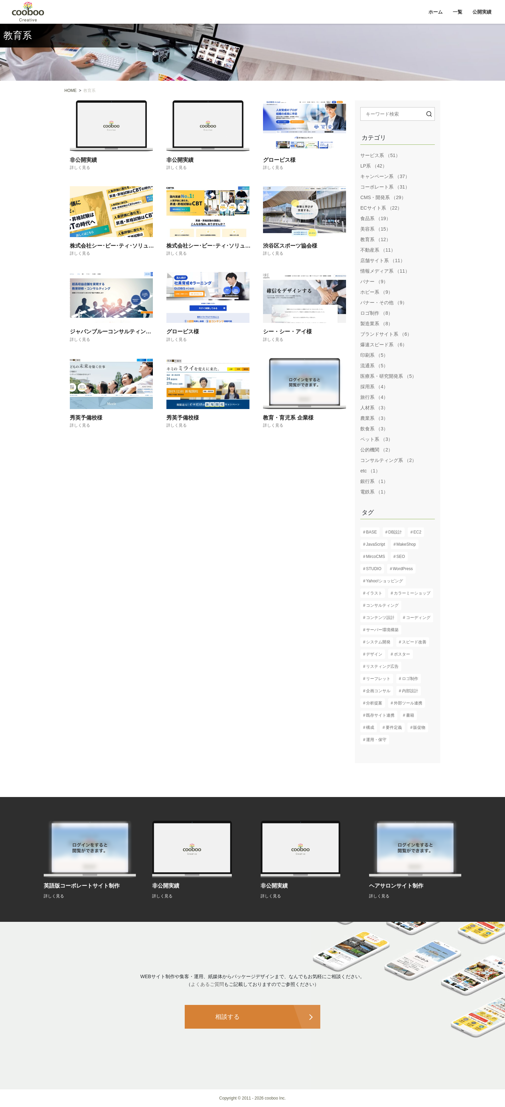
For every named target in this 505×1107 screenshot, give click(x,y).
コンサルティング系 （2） (388, 460)
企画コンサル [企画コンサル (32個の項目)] (378, 690)
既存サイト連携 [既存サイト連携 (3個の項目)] (380, 715)
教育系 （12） (375, 239)
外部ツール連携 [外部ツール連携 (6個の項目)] (408, 703)
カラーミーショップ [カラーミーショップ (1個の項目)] (412, 593)
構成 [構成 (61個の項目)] (370, 727)
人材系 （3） (374, 407)
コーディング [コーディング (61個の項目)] (418, 617)
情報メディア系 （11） (384, 271)
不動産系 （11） (377, 250)
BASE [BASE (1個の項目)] (371, 532)
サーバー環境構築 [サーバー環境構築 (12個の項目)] (382, 629)
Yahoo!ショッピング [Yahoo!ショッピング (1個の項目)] (384, 581)
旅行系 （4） (374, 397)
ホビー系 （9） (376, 292)
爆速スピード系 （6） (383, 344)
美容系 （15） (375, 229)
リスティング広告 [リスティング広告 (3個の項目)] (382, 666)
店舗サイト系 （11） (382, 260)
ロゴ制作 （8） (376, 313)
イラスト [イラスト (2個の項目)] (374, 593)
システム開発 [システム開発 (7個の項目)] (378, 642)
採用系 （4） (374, 386)
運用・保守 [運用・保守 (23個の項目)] (376, 739)
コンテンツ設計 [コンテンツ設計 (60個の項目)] (380, 617)
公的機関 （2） (376, 449)
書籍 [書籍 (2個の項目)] (410, 715)
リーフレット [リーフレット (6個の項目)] (378, 678)
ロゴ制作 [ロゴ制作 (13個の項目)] (410, 678)
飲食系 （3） (374, 428)
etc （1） (370, 470)
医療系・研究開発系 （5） (388, 376)
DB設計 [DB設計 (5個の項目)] (395, 532)
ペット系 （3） (376, 439)
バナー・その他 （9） (383, 302)
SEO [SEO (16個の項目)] (401, 556)
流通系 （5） (374, 365)
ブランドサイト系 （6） (386, 334)
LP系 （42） (373, 166)
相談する (227, 1016)
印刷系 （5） (374, 355)
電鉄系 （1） (374, 491)
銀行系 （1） (374, 481)
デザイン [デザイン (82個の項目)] (374, 654)
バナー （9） (374, 281)
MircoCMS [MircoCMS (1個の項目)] (375, 556)
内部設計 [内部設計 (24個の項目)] (410, 690)
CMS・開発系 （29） (383, 197)
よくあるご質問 (207, 984)
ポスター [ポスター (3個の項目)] (402, 654)
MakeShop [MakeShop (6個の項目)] (406, 544)
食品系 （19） (375, 218)
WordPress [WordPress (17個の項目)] (403, 568)
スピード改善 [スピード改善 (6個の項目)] (414, 642)
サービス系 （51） (380, 155)
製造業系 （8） (376, 323)
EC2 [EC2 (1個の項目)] (417, 532)
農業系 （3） (374, 418)
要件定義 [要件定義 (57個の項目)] (394, 727)
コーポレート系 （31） (384, 187)
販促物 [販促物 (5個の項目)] (419, 727)
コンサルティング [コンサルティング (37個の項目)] (382, 605)
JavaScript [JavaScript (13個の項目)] (375, 544)
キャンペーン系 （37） (384, 176)
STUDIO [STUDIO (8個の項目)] (373, 568)
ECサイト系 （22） (381, 208)
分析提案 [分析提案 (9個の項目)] (374, 703)
